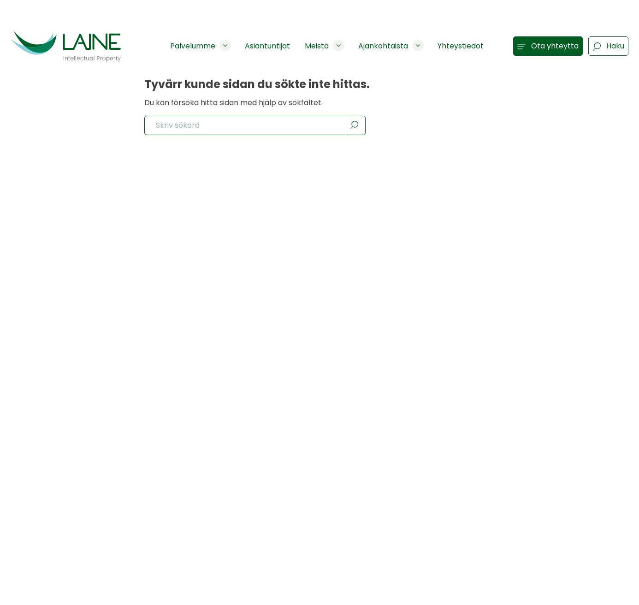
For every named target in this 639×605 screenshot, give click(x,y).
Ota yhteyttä (548, 46)
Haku (608, 46)
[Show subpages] (225, 45)
